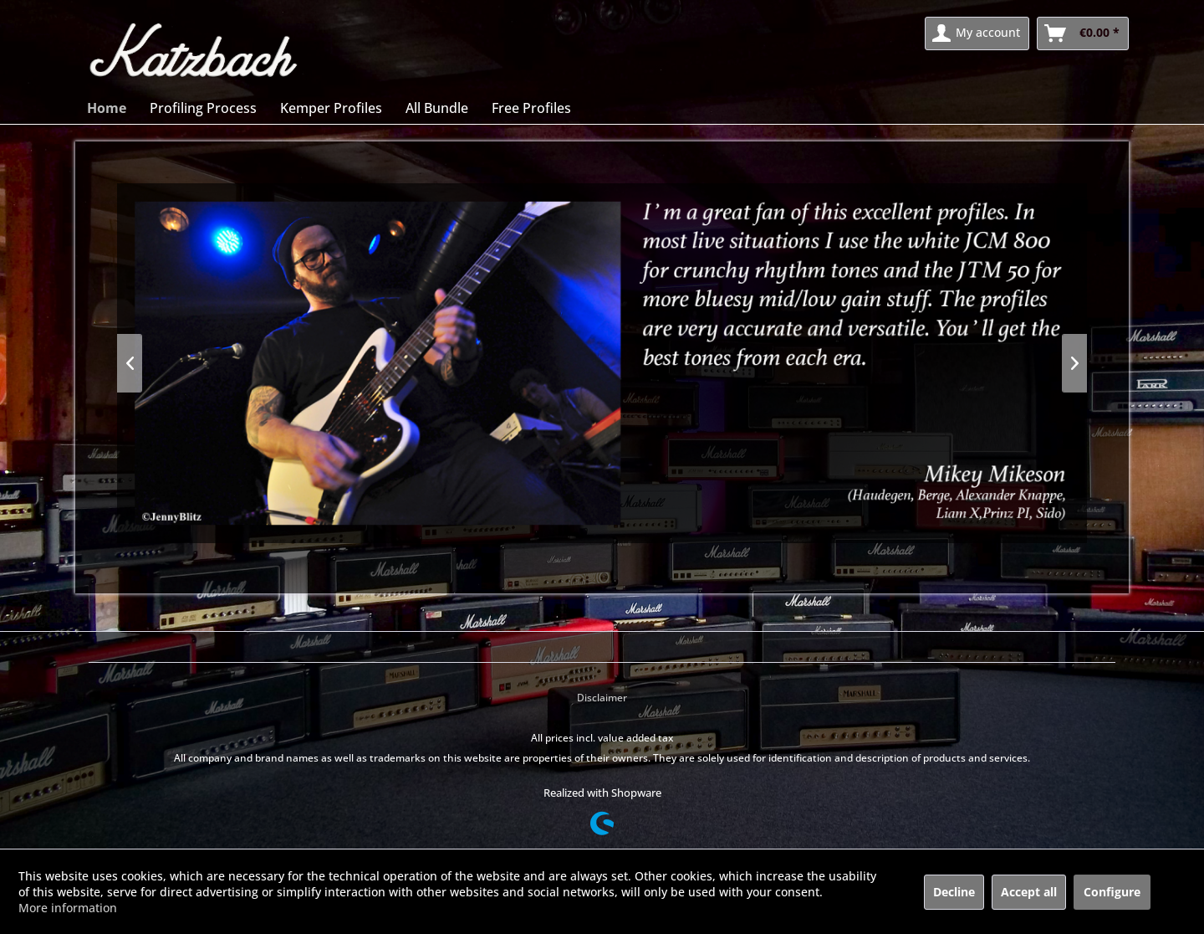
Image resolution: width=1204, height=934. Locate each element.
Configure (1112, 892)
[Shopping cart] (1083, 33)
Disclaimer (602, 697)
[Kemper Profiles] (331, 108)
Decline (954, 892)
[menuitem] (977, 33)
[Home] (106, 108)
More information (67, 908)
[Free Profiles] (531, 108)
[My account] (977, 33)
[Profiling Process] (203, 108)
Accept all (1029, 892)
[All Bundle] (437, 108)
